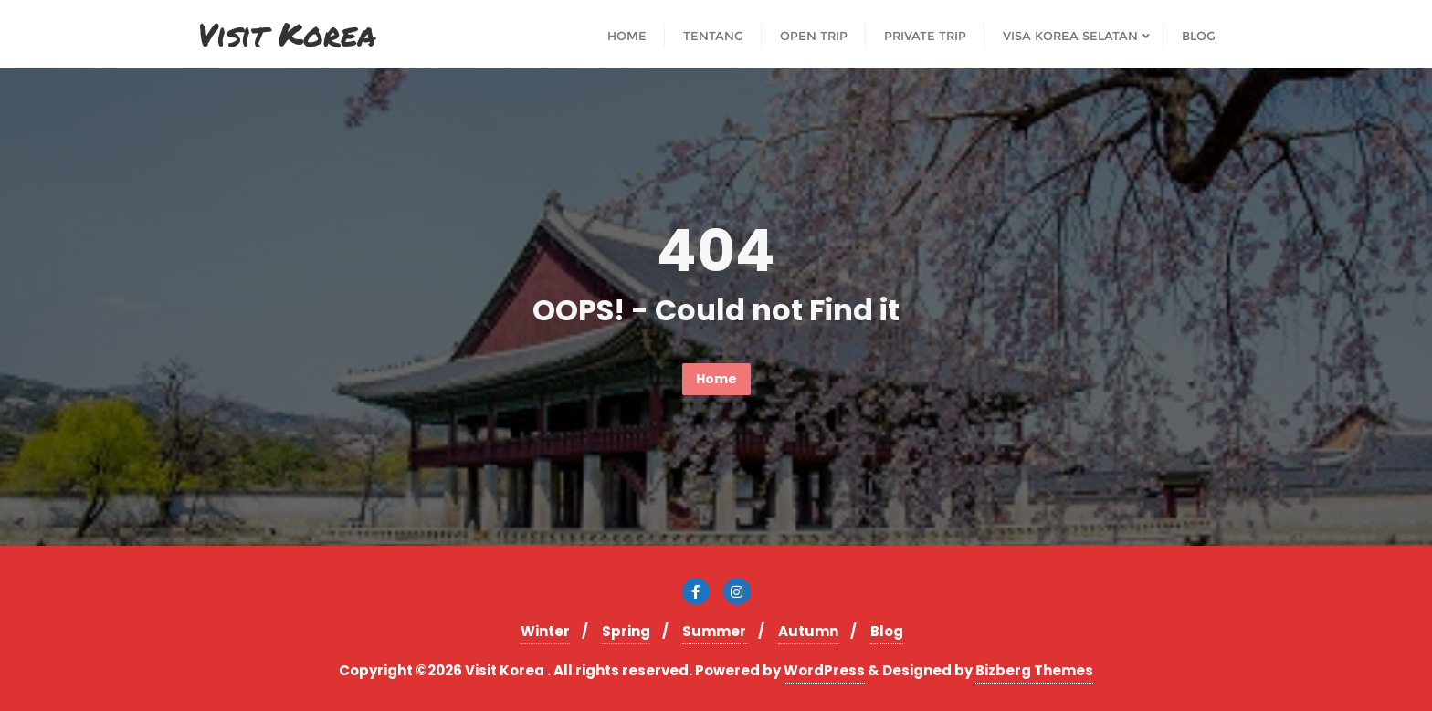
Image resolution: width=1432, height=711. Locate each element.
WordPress (824, 670)
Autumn (808, 631)
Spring (626, 631)
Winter (545, 631)
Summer (714, 631)
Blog (886, 631)
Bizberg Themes (1034, 670)
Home (716, 379)
